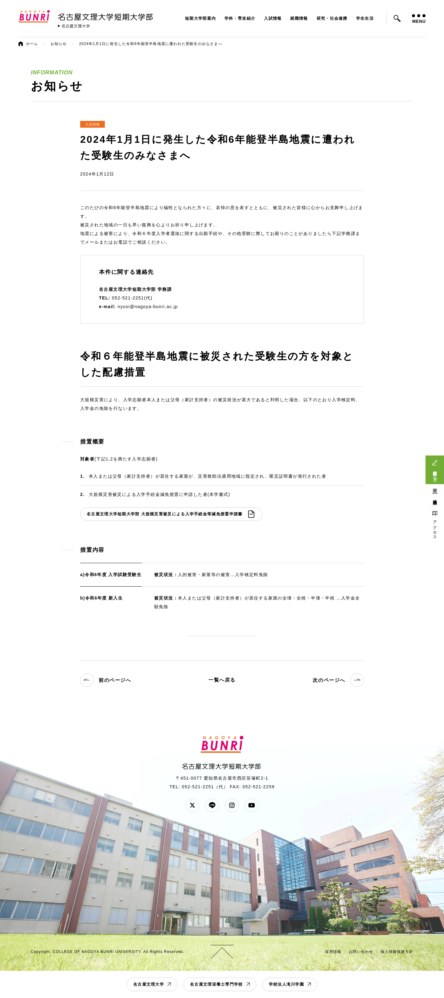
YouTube (251, 805)
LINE (212, 805)
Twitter (192, 805)
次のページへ (338, 680)
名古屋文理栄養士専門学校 (216, 984)
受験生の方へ (435, 474)
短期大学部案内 (200, 18)
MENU (419, 19)
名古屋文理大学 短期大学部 (106, 16)
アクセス (435, 528)
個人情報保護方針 (396, 952)
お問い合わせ (361, 952)
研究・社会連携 (332, 18)
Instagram (232, 805)
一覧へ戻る (222, 680)
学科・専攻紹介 (239, 18)
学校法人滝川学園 (286, 984)
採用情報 (333, 952)
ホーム (32, 44)
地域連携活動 (435, 497)
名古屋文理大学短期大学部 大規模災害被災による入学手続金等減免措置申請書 (164, 514)
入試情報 (273, 18)
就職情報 (299, 18)
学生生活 (365, 18)
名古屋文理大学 (148, 984)
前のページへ (105, 680)
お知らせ (59, 44)
